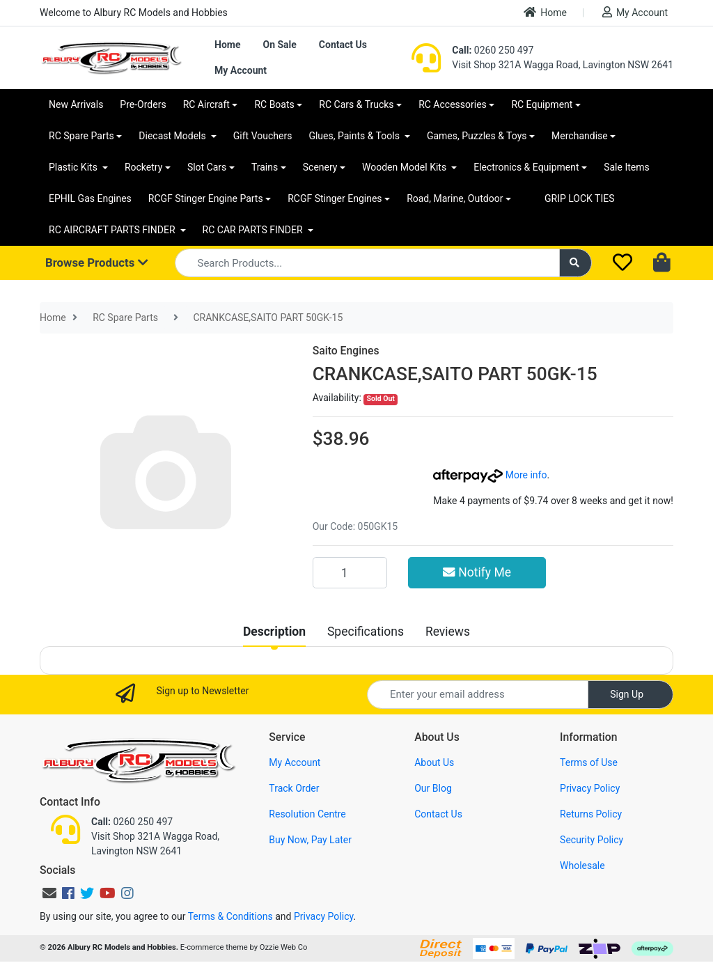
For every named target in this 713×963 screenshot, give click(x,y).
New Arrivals (76, 104)
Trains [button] (264, 167)
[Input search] (367, 263)
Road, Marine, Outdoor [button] (455, 198)
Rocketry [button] (143, 167)
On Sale (279, 44)
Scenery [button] (320, 167)
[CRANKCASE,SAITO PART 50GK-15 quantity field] (350, 572)
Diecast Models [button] (173, 135)
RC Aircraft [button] (206, 104)
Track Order (294, 788)
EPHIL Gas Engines (90, 198)
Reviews (447, 632)
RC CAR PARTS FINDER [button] (254, 229)
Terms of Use (589, 762)
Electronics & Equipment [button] (526, 167)
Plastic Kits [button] (74, 167)
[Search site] (576, 263)
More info (490, 474)
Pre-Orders (143, 104)
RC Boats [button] (274, 104)
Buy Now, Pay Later (310, 839)
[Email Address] (477, 694)
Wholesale (582, 865)
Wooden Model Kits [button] (405, 167)
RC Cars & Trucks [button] (356, 104)
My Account (635, 12)
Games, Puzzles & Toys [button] (477, 135)
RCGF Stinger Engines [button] (335, 198)
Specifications (365, 632)
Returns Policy (591, 814)
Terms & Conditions (230, 916)
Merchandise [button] (579, 135)
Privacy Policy (590, 788)
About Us (434, 762)
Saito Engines (346, 350)
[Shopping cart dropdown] (663, 263)
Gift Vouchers (262, 135)
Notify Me (477, 572)
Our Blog (433, 788)
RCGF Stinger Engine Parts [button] (205, 198)
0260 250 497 (492, 50)
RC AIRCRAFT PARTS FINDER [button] (113, 229)
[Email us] (49, 893)
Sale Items (627, 167)
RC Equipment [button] (541, 104)
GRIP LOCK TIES (579, 198)
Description (274, 632)
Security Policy (591, 839)
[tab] (274, 631)
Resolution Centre (307, 814)
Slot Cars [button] (206, 167)
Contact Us (343, 44)
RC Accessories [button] (452, 104)
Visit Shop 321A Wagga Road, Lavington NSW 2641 (562, 64)
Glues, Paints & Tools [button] (355, 135)
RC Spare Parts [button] (81, 135)
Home (545, 12)
